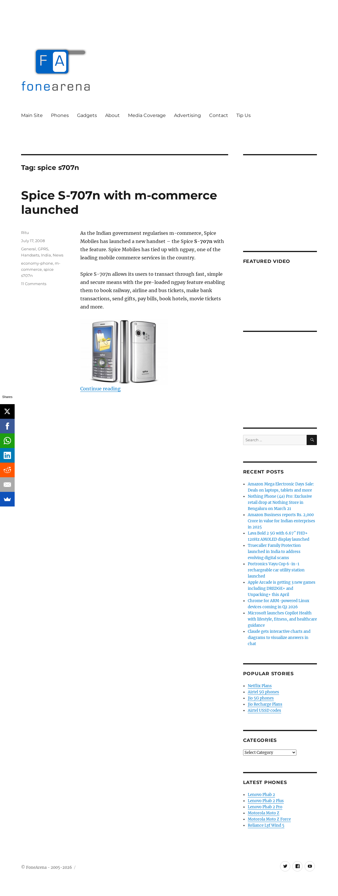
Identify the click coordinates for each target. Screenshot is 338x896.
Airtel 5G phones (263, 692)
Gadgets (87, 115)
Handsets (30, 255)
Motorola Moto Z (263, 813)
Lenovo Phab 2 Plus (266, 800)
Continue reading (100, 389)
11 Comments (33, 283)
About (112, 115)
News (58, 255)
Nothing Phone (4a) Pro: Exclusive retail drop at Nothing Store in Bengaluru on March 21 (280, 502)
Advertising (187, 115)
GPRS (43, 249)
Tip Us (243, 115)
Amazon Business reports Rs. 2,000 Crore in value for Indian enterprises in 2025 (281, 521)
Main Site (32, 115)
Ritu (25, 232)
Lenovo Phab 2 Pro (265, 806)
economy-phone (37, 263)
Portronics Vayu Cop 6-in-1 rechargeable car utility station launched (276, 570)
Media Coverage (147, 115)
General (28, 249)
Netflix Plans (260, 685)
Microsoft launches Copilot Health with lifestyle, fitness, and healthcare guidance (282, 619)
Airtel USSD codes (264, 710)
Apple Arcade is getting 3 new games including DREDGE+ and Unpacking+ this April (281, 588)
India (46, 255)
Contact (218, 115)
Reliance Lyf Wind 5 (266, 825)
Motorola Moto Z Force (269, 819)
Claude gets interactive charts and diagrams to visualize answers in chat (279, 637)
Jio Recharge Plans (265, 704)
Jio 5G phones (261, 698)
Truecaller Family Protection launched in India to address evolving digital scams (274, 551)
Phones (60, 115)
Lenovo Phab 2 (261, 794)
